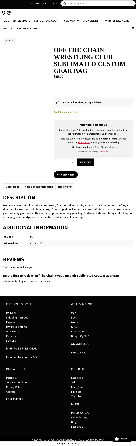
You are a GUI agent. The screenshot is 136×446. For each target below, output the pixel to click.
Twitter (75, 382)
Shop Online (93, 20)
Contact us (103, 152)
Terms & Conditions (18, 382)
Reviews (11, 336)
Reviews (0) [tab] (65, 186)
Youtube (76, 396)
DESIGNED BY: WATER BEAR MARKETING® (84, 439)
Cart (31, 4)
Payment (11, 322)
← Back (9, 40)
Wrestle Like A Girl (117, 20)
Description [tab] (13, 186)
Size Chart (12, 340)
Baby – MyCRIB (80, 336)
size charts (84, 142)
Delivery (11, 313)
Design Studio (21, 20)
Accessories (78, 331)
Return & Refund (16, 327)
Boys (74, 317)
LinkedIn (76, 391)
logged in (24, 281)
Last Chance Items (27, 28)
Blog (74, 422)
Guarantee (12, 331)
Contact (55, 4)
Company (72, 20)
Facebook (77, 377)
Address (10, 391)
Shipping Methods (17, 317)
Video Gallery (79, 417)
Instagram (77, 387)
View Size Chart (65, 174)
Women (75, 322)
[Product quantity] (65, 162)
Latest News (78, 352)
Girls (74, 327)
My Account (42, 4)
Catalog (7, 28)
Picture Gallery (80, 413)
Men (73, 313)
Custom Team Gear (48, 20)
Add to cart (85, 162)
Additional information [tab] (39, 186)
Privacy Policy (14, 387)
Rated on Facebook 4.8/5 (21, 357)
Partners (11, 377)
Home (5, 20)
